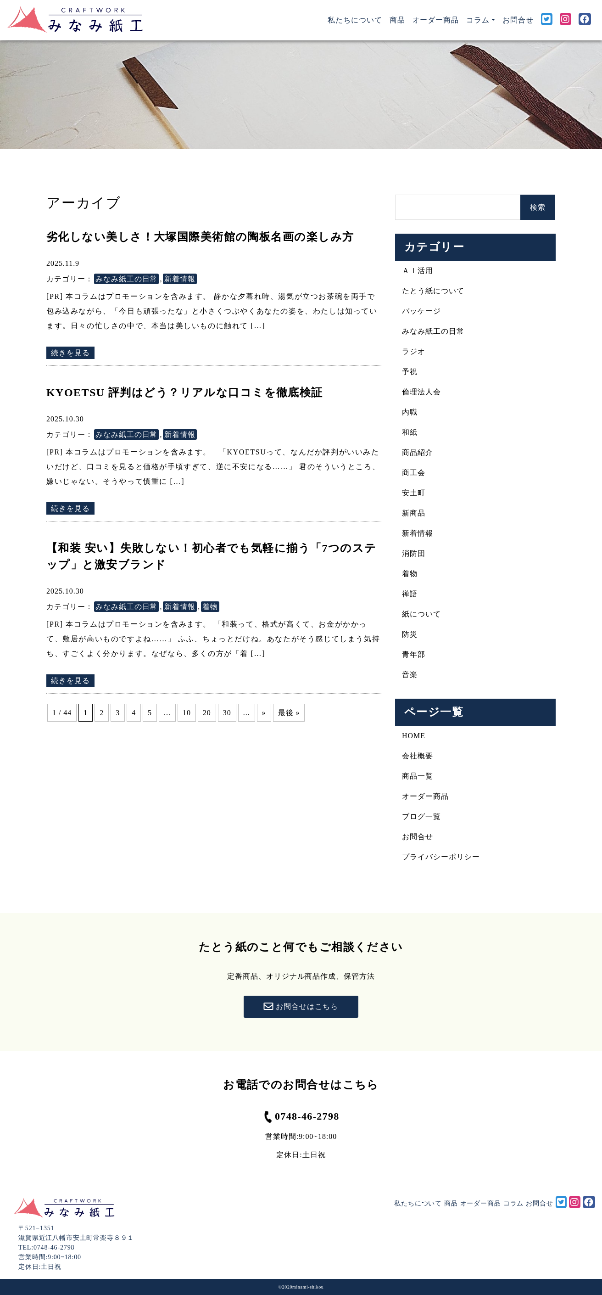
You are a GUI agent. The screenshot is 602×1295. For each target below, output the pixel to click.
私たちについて (357, 19)
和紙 (410, 432)
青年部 (413, 654)
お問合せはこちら (301, 1007)
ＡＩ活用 (417, 271)
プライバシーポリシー (441, 857)
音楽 (410, 674)
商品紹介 (417, 452)
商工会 (413, 473)
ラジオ (413, 351)
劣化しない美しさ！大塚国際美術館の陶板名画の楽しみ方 (200, 237)
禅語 (410, 594)
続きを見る (70, 353)
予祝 (410, 372)
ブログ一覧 (421, 816)
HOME (413, 736)
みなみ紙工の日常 (126, 279)
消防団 (413, 553)
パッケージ (421, 311)
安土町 (413, 493)
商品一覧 (417, 776)
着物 (210, 607)
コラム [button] (478, 20)
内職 (410, 412)
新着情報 (179, 279)
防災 (410, 634)
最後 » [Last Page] (289, 713)
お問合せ (518, 20)
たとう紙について (433, 291)
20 (207, 713)
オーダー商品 (435, 20)
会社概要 (417, 756)
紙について (421, 614)
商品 (397, 20)
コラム (513, 1203)
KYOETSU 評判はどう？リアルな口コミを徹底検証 (184, 392)
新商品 (413, 513)
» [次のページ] (264, 713)
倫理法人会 (421, 392)
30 (227, 713)
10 (187, 713)
